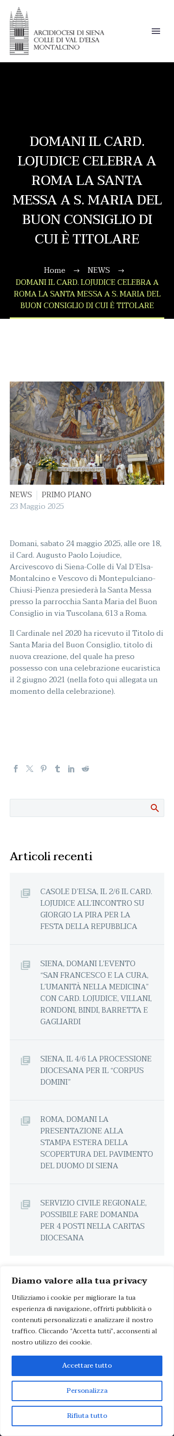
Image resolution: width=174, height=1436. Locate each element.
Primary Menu (156, 31)
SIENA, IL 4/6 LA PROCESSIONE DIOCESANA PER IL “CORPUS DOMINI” (96, 1070)
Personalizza (87, 1390)
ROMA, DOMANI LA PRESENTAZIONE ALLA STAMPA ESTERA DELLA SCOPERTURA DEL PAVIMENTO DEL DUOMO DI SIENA (96, 1142)
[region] (87, 1351)
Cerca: (154, 808)
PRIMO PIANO (66, 494)
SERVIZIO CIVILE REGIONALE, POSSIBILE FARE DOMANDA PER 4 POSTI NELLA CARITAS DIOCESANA (93, 1220)
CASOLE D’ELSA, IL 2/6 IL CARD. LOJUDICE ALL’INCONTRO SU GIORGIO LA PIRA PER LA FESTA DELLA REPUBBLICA (96, 909)
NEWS (21, 494)
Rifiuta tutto (87, 1415)
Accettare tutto (87, 1365)
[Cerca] (87, 808)
